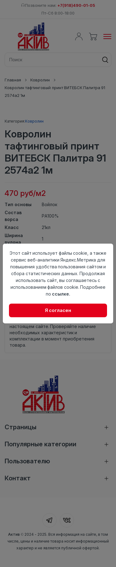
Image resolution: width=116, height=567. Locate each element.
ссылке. (61, 293)
